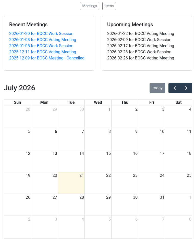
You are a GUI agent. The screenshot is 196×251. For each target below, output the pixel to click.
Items (109, 6)
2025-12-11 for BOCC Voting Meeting (42, 51)
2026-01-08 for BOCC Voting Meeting (42, 39)
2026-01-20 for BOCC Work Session (41, 33)
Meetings (89, 6)
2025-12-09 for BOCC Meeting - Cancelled (46, 58)
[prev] (174, 88)
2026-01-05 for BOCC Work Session (41, 45)
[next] (186, 88)
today (158, 87)
